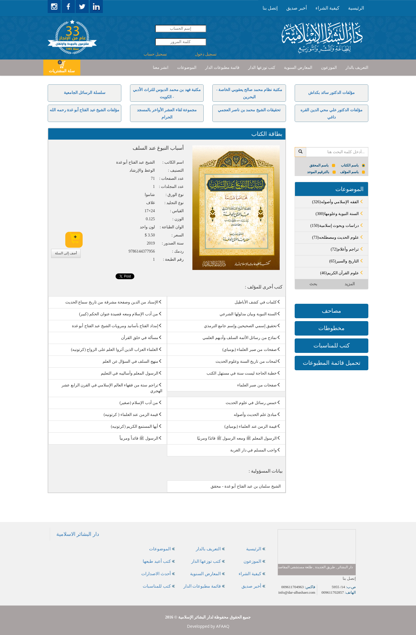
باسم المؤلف (352, 172)
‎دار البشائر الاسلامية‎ (77, 534)
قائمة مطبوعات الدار (222, 67)
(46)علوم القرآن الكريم (342, 273)
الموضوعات (186, 67)
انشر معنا (161, 67)
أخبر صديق (296, 7)
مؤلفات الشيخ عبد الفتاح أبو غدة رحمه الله (84, 110)
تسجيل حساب (155, 54)
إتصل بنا (270, 7)
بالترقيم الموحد (321, 172)
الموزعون (329, 67)
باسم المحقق (322, 165)
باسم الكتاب (353, 165)
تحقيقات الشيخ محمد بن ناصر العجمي (249, 110)
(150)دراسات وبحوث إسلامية (337, 225)
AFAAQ (222, 626)
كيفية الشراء (327, 7)
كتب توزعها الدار (261, 67)
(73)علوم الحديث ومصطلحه (338, 237)
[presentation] (356, 8)
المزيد (350, 284)
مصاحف (331, 311)
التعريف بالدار (357, 67)
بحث (313, 284)
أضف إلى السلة (66, 253)
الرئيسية (356, 7)
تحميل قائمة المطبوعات (332, 363)
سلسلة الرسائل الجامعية (84, 92)
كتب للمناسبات (331, 345)
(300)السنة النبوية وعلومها (339, 214)
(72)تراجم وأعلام (347, 249)
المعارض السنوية (298, 67)
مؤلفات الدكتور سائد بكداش (331, 92)
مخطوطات (331, 328)
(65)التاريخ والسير (346, 261)
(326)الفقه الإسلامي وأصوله (338, 202)
